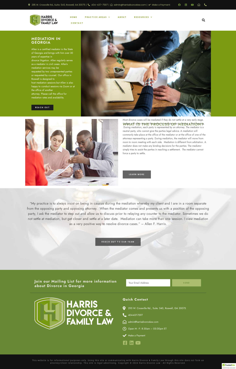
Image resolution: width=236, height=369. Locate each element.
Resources (143, 17)
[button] (203, 20)
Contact (77, 23)
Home (73, 17)
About (122, 17)
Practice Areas (97, 17)
